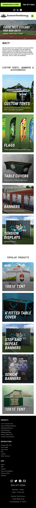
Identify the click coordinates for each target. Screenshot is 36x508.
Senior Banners (5, 430)
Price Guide (4, 447)
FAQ (2, 452)
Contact (3, 454)
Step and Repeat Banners (8, 426)
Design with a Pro (6, 445)
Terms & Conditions (7, 471)
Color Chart (4, 449)
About (2, 464)
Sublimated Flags (6, 432)
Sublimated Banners (7, 428)
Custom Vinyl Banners (8, 437)
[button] (32, 15)
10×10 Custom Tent (7, 424)
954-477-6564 (28, 5)
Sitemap (3, 475)
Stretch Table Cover (7, 434)
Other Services (5, 456)
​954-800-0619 (12, 30)
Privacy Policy (5, 473)
